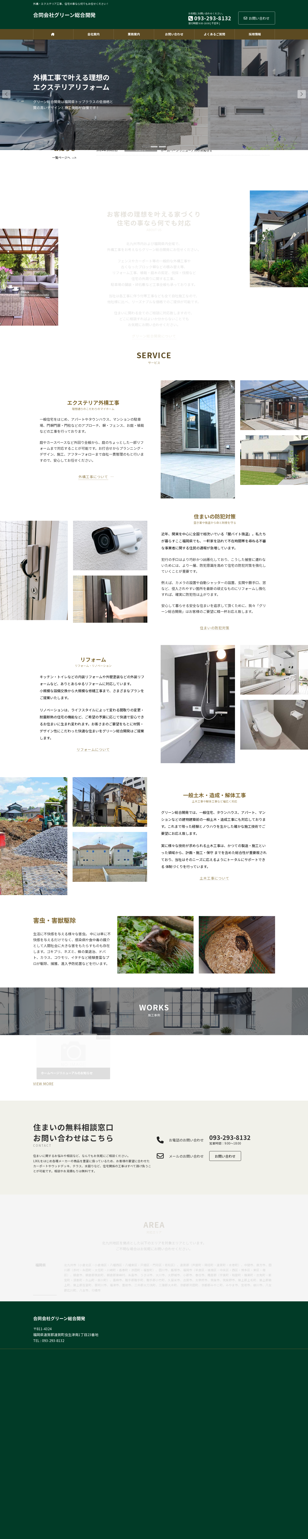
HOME (153, 1353)
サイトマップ (225, 1353)
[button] (302, 94)
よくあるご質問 (199, 1353)
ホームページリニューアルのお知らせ (186, 150)
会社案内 (246, 1353)
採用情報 (265, 1353)
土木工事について (214, 878)
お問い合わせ (257, 18)
